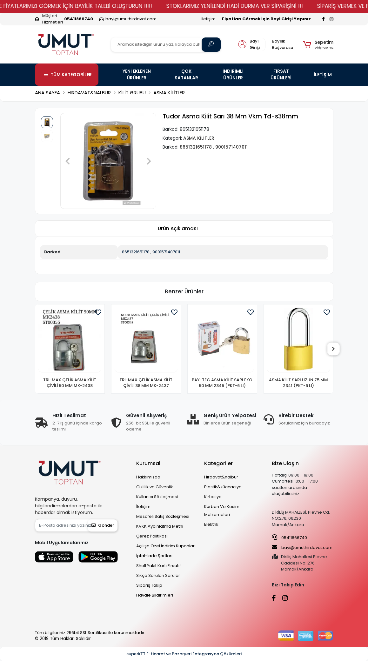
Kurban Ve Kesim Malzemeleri (221, 510)
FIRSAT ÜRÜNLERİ (281, 74)
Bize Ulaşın (285, 463)
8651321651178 (136, 252)
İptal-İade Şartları (154, 556)
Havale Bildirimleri (154, 595)
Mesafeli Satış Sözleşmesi (162, 516)
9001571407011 (166, 252)
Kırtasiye (213, 497)
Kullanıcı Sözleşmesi (157, 497)
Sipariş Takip (149, 585)
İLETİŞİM (323, 74)
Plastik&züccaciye (223, 487)
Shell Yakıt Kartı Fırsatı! (158, 566)
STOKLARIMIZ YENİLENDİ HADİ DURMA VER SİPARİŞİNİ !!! (250, 6)
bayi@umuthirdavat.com (302, 547)
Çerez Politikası (152, 536)
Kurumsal (148, 463)
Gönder (102, 525)
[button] (318, 44)
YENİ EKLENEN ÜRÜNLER (137, 74)
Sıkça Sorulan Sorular (158, 575)
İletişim (208, 19)
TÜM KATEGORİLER (68, 74)
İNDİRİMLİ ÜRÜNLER (233, 74)
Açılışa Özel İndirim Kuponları (166, 546)
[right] (333, 349)
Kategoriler (218, 463)
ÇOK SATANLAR (186, 74)
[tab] (178, 229)
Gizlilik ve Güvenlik (154, 487)
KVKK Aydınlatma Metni (159, 526)
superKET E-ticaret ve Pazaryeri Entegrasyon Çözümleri (184, 654)
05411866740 (289, 537)
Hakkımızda (148, 477)
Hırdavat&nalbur (221, 477)
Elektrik (211, 524)
